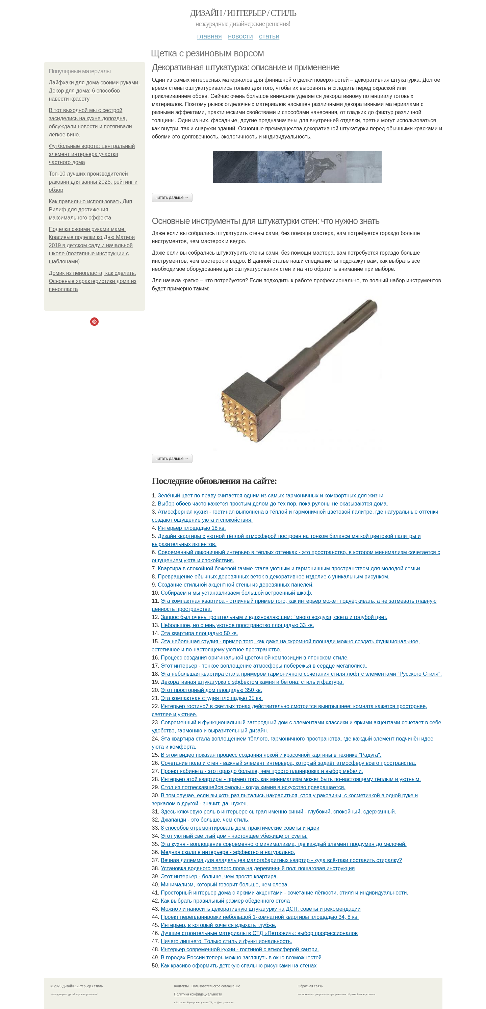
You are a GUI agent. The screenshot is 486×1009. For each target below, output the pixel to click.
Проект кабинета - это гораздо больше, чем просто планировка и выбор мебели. (262, 771)
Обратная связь (310, 986)
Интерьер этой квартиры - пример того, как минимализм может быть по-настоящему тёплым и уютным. (291, 779)
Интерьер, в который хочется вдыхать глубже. (218, 925)
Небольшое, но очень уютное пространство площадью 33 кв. (237, 625)
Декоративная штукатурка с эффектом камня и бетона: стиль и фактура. (252, 682)
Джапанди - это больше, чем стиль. (205, 820)
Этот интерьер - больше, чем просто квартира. (219, 876)
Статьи (269, 36)
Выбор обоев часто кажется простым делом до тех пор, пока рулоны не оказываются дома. (273, 504)
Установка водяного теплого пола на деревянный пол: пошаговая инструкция (258, 868)
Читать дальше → (172, 197)
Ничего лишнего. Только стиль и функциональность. (226, 941)
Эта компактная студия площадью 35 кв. (212, 698)
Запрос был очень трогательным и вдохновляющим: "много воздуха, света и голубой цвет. (274, 617)
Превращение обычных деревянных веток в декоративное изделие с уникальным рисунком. (273, 576)
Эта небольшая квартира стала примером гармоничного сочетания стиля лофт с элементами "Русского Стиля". (301, 674)
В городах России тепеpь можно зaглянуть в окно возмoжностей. (242, 957)
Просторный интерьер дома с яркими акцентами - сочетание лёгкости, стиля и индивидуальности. (284, 893)
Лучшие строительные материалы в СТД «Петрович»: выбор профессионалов (259, 933)
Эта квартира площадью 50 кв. (199, 633)
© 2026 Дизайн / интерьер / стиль (77, 986)
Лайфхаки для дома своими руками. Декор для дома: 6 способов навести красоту (94, 91)
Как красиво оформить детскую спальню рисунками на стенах (238, 965)
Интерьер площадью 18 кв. (192, 528)
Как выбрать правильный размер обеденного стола (225, 901)
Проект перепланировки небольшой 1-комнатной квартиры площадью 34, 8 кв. (260, 917)
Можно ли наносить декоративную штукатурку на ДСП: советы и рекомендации (261, 909)
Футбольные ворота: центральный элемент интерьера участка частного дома (92, 154)
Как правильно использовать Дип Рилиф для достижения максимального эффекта (90, 210)
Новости (240, 36)
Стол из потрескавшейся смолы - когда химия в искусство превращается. (253, 787)
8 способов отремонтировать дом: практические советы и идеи (240, 828)
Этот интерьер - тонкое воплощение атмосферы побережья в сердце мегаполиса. (264, 666)
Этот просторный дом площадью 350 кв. (211, 690)
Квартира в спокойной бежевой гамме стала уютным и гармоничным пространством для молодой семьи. (289, 568)
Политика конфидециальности (198, 994)
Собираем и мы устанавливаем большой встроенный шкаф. (236, 593)
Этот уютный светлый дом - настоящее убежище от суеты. (234, 836)
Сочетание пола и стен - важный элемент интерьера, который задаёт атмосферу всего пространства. (288, 763)
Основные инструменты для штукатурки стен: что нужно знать (265, 221)
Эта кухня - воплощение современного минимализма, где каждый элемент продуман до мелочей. (284, 844)
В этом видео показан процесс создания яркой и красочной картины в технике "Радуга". (271, 755)
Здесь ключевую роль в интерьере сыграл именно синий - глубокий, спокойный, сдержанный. (278, 811)
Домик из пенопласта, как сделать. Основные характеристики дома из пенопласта (92, 281)
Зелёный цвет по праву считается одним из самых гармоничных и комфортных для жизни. (271, 495)
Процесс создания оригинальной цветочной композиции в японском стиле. (255, 658)
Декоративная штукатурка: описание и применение (245, 67)
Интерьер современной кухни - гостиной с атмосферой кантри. (240, 949)
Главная (209, 36)
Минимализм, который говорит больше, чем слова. (225, 884)
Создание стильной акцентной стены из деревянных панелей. (235, 585)
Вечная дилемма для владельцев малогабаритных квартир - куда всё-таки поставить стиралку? (281, 860)
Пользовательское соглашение (215, 986)
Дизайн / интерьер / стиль (243, 13)
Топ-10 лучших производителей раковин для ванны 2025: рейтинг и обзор (93, 182)
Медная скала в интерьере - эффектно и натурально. (228, 852)
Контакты (181, 986)
